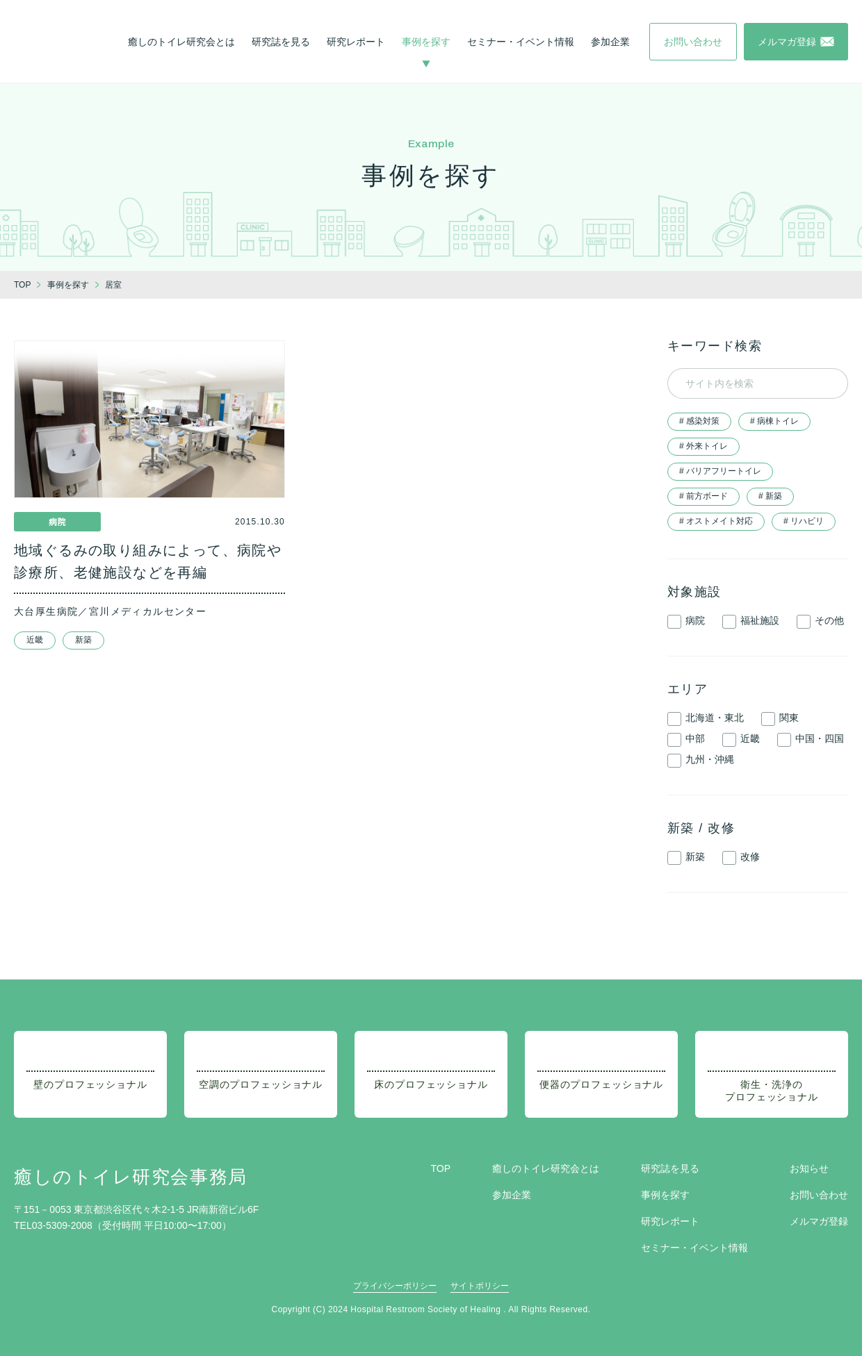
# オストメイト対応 (716, 521)
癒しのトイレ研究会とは (181, 41)
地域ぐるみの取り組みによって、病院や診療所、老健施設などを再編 (148, 561)
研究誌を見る (281, 41)
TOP (440, 1168)
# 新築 (770, 496)
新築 (83, 640)
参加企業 (610, 41)
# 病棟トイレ (774, 421)
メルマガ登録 (819, 1221)
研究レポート (356, 41)
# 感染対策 (699, 421)
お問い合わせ (819, 1194)
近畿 (34, 640)
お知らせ (809, 1168)
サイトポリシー (479, 1286)
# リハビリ (803, 521)
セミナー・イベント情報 (520, 41)
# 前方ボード (703, 496)
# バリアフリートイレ (720, 471)
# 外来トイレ (703, 446)
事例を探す (426, 41)
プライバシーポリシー (395, 1286)
